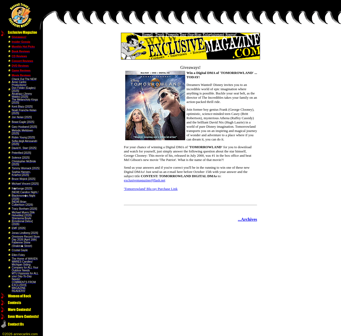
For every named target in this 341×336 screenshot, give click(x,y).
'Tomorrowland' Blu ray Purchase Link (151, 189)
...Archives (247, 219)
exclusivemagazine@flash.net (144, 180)
